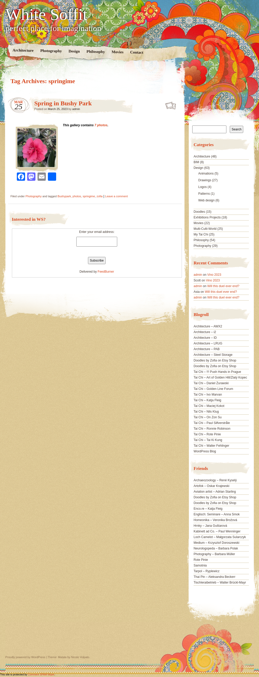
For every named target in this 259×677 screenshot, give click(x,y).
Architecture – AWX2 (208, 326)
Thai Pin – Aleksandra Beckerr (214, 577)
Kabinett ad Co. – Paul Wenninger (217, 531)
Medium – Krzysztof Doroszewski (216, 543)
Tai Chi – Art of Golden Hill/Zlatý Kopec (220, 377)
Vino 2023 (214, 275)
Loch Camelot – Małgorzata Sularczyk (220, 537)
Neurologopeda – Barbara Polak (216, 548)
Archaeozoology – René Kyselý (215, 480)
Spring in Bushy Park (63, 103)
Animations (205, 173)
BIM (196, 162)
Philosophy (95, 51)
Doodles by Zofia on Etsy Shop (215, 360)
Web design (206, 200)
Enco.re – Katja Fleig (208, 508)
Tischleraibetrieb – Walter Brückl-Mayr (220, 582)
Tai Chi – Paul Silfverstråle (212, 423)
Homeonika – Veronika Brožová (215, 520)
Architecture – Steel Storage (213, 355)
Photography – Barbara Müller (214, 554)
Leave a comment (116, 196)
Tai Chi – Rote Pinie (207, 434)
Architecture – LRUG (208, 343)
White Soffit (46, 14)
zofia (99, 196)
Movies (117, 52)
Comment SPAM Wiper (41, 674)
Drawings (204, 180)
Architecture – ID (205, 338)
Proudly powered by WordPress (25, 657)
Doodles (199, 212)
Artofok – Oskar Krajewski (211, 486)
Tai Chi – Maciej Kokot (209, 406)
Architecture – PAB (207, 349)
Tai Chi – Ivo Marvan (208, 394)
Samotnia (200, 565)
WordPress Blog (205, 451)
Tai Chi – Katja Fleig (207, 400)
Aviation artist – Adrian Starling (215, 491)
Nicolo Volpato (80, 657)
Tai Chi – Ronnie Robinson (212, 428)
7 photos (100, 125)
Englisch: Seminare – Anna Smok (217, 514)
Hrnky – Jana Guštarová (210, 526)
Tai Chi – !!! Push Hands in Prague (217, 372)
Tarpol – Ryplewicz (206, 571)
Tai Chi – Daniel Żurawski (211, 383)
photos (76, 196)
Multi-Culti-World (205, 229)
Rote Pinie (201, 560)
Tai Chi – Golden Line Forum (213, 389)
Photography (51, 51)
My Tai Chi (201, 234)
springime (89, 196)
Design (74, 51)
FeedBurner (106, 271)
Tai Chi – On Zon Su (207, 417)
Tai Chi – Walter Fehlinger (211, 445)
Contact (136, 52)
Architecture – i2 (205, 332)
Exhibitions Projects (207, 217)
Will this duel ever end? (223, 286)
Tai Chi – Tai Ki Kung (208, 440)
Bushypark (64, 196)
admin (76, 109)
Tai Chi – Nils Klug (206, 411)
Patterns (204, 193)
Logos (202, 187)
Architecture (22, 50)
